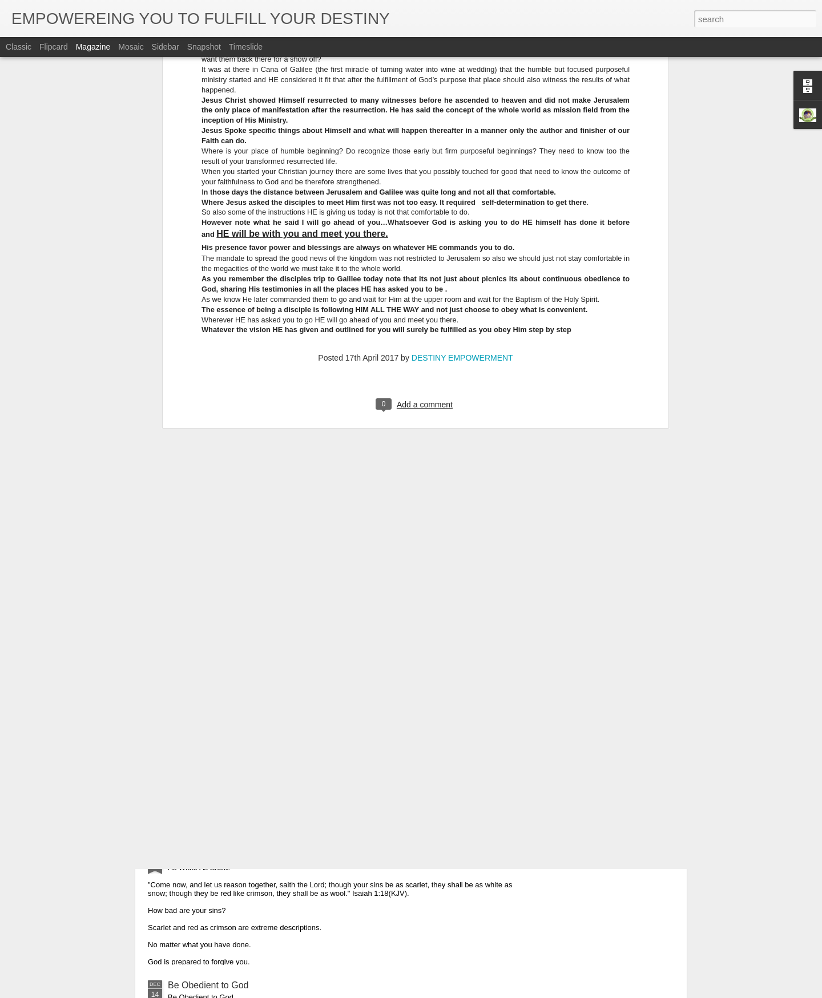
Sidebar (165, 46)
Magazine (93, 46)
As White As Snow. (206, 855)
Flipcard (53, 46)
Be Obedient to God (208, 985)
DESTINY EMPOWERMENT (462, 146)
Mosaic (130, 46)
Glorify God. (192, 726)
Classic (18, 46)
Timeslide (246, 46)
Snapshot (204, 46)
